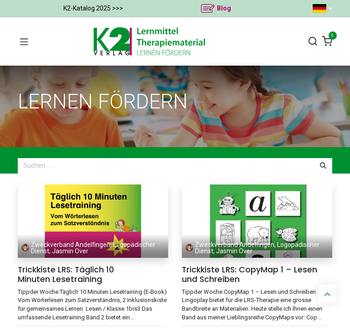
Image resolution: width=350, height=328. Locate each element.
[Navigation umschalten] (24, 41)
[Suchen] (313, 41)
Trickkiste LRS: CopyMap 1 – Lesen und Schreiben (249, 274)
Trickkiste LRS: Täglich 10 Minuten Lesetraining (66, 274)
